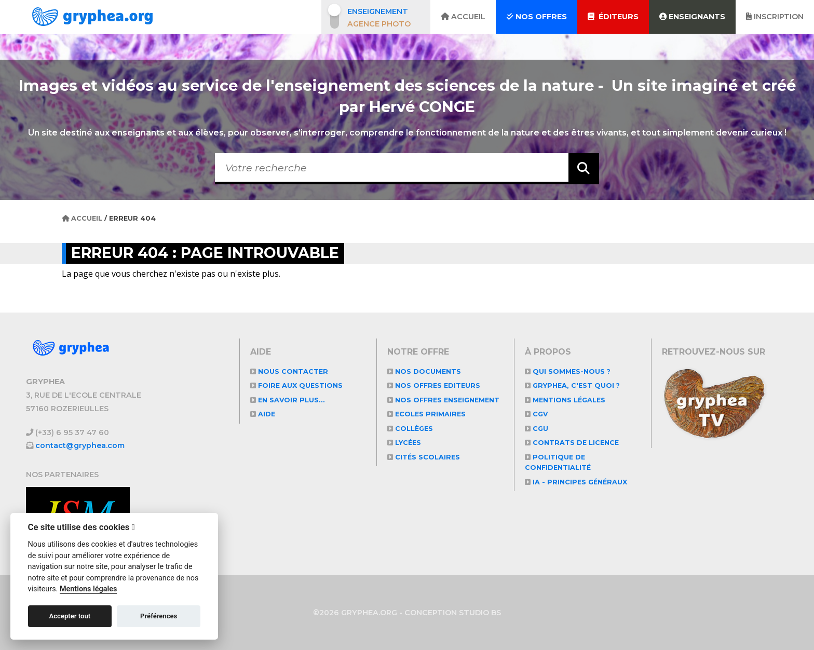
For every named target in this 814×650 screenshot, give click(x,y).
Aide (263, 414)
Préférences (158, 616)
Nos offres (536, 16)
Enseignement (377, 11)
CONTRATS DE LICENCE (572, 442)
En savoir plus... (288, 400)
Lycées (404, 453)
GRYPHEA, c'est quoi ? (573, 385)
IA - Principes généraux (577, 482)
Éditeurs (613, 16)
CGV (537, 414)
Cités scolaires (424, 467)
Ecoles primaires (427, 425)
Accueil (463, 16)
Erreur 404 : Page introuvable (208, 253)
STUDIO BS (480, 612)
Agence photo (379, 24)
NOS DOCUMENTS (424, 371)
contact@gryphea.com (80, 445)
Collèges (411, 439)
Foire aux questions (297, 385)
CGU (537, 428)
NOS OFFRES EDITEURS (435, 385)
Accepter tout (69, 616)
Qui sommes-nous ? (568, 371)
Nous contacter (289, 371)
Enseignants (692, 16)
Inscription (775, 16)
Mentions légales (566, 400)
